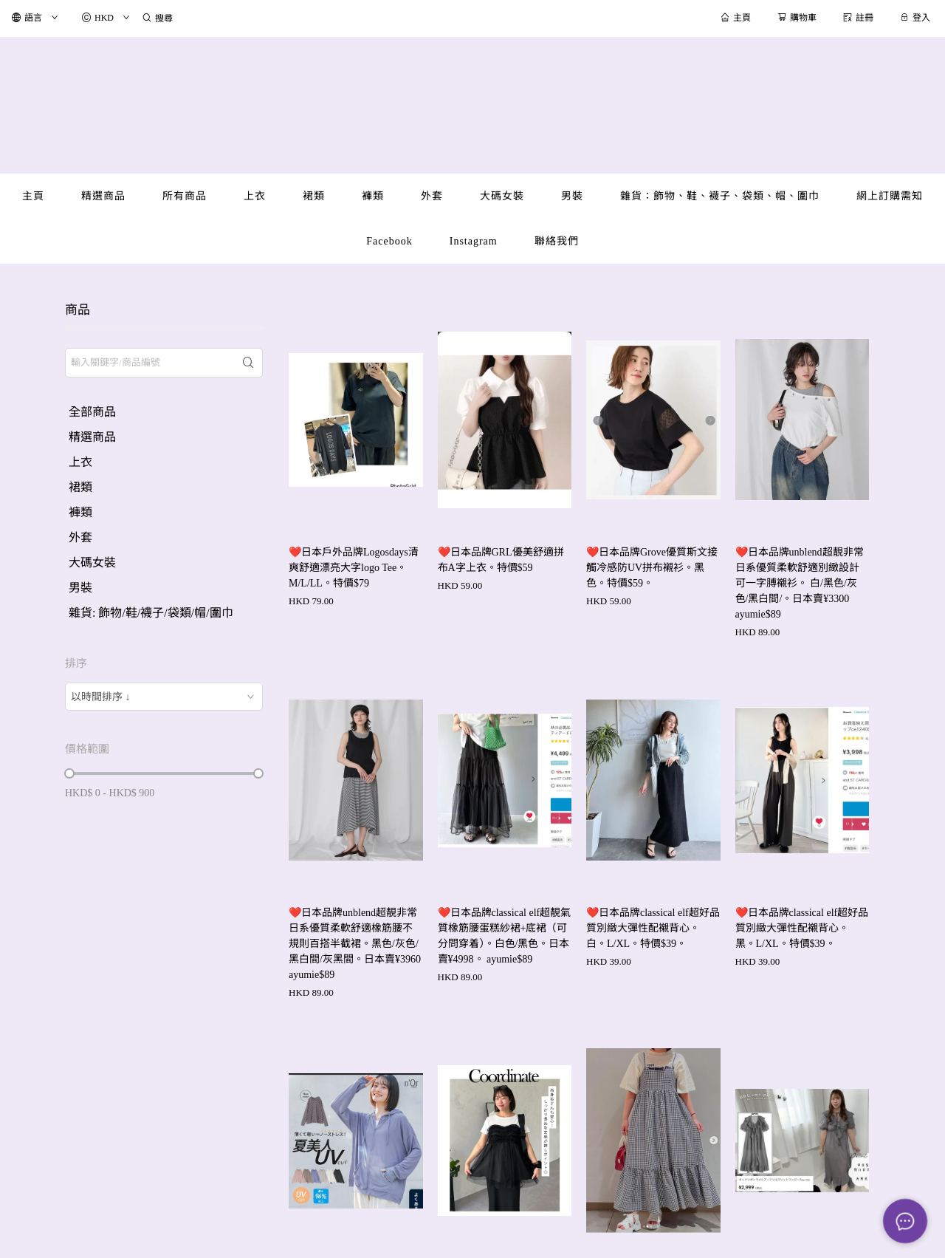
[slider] (69, 773)
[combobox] (164, 697)
